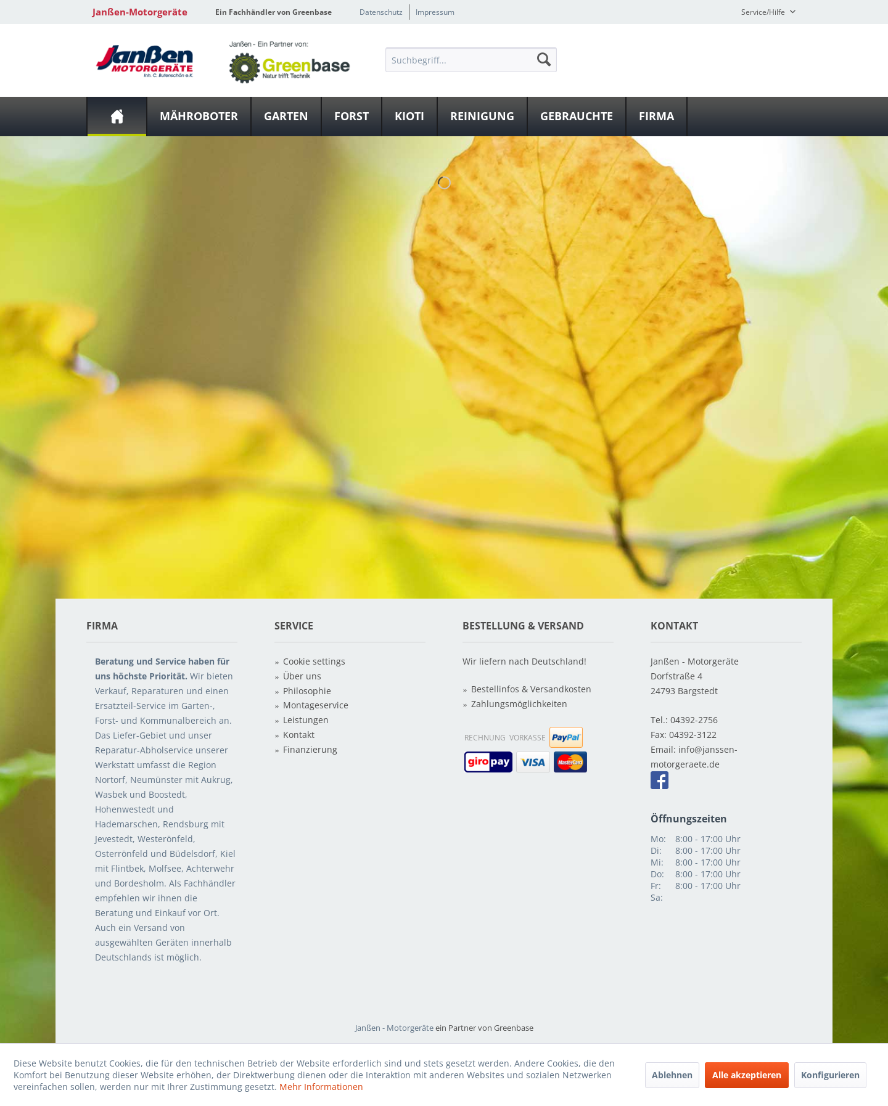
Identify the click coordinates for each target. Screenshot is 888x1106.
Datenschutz (381, 12)
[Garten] (286, 116)
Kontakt (298, 734)
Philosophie (307, 691)
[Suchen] (544, 59)
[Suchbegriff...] (471, 59)
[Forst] (351, 116)
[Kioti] (409, 116)
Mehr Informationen (321, 1086)
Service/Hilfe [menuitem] (764, 12)
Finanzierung (310, 749)
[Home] (117, 116)
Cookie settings (314, 661)
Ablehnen (672, 1075)
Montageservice (315, 705)
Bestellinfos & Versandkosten (531, 689)
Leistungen (306, 720)
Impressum (435, 12)
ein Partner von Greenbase (484, 1027)
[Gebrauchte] (576, 116)
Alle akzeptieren (746, 1075)
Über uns (302, 676)
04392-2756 (694, 720)
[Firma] (656, 116)
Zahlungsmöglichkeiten (519, 704)
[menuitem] (471, 59)
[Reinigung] (482, 116)
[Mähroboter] (198, 116)
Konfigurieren (830, 1075)
